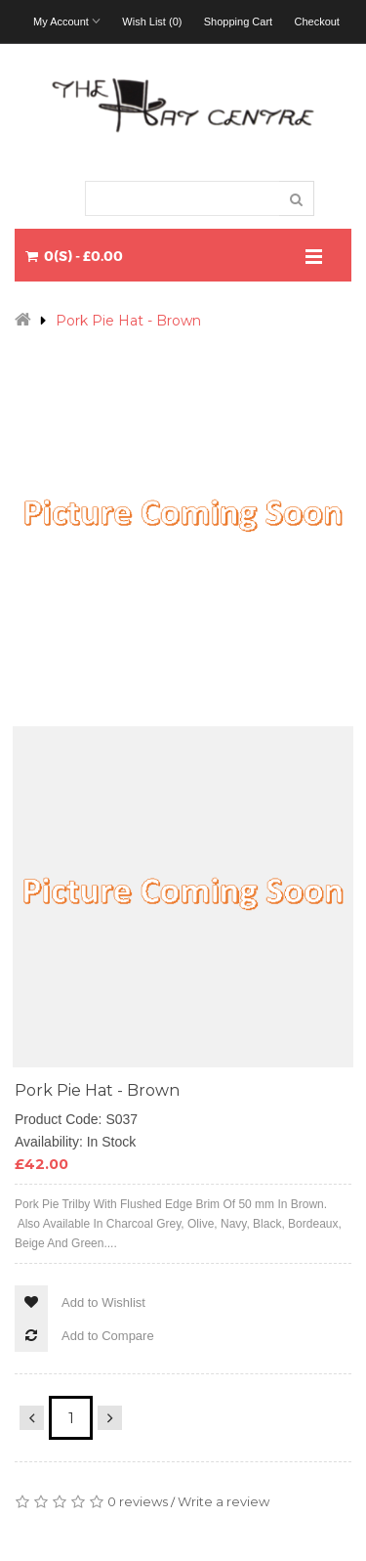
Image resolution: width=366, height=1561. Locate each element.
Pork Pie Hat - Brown (128, 320)
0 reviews (137, 1501)
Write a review (223, 1501)
